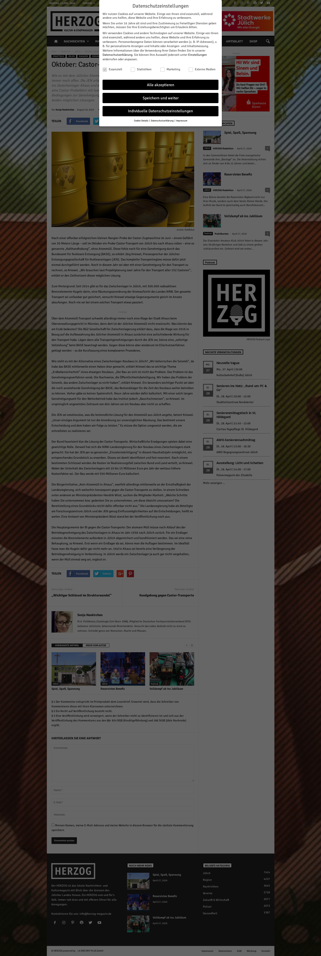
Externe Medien (202, 69)
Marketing (170, 69)
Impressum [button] (181, 120)
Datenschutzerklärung (117, 54)
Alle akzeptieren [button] (160, 84)
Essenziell (112, 69)
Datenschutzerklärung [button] (162, 120)
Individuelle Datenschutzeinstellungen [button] (160, 110)
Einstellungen (197, 54)
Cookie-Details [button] (141, 120)
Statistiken (141, 69)
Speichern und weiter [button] (161, 97)
